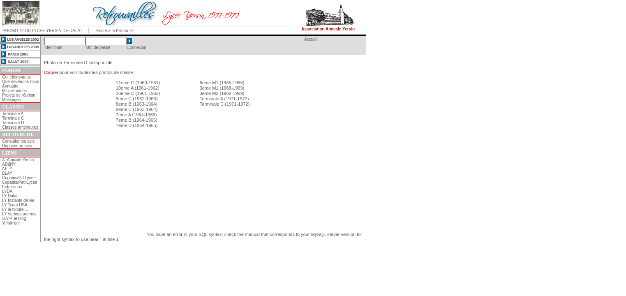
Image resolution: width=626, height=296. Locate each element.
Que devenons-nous (20, 81)
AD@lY (9, 164)
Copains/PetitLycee (19, 182)
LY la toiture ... (15, 209)
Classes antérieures (20, 127)
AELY (7, 168)
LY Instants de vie (18, 200)
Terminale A (12, 113)
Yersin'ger (11, 223)
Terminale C (13, 118)
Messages (11, 99)
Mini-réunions (14, 90)
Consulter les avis (18, 141)
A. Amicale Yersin (18, 159)
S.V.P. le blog (14, 218)
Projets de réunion (18, 95)
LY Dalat (9, 196)
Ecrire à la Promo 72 (115, 30)
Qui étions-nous (16, 77)
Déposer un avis (17, 145)
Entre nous (12, 187)
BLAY (7, 173)
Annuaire (10, 86)
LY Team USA (15, 205)
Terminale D (13, 122)
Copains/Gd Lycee (19, 178)
